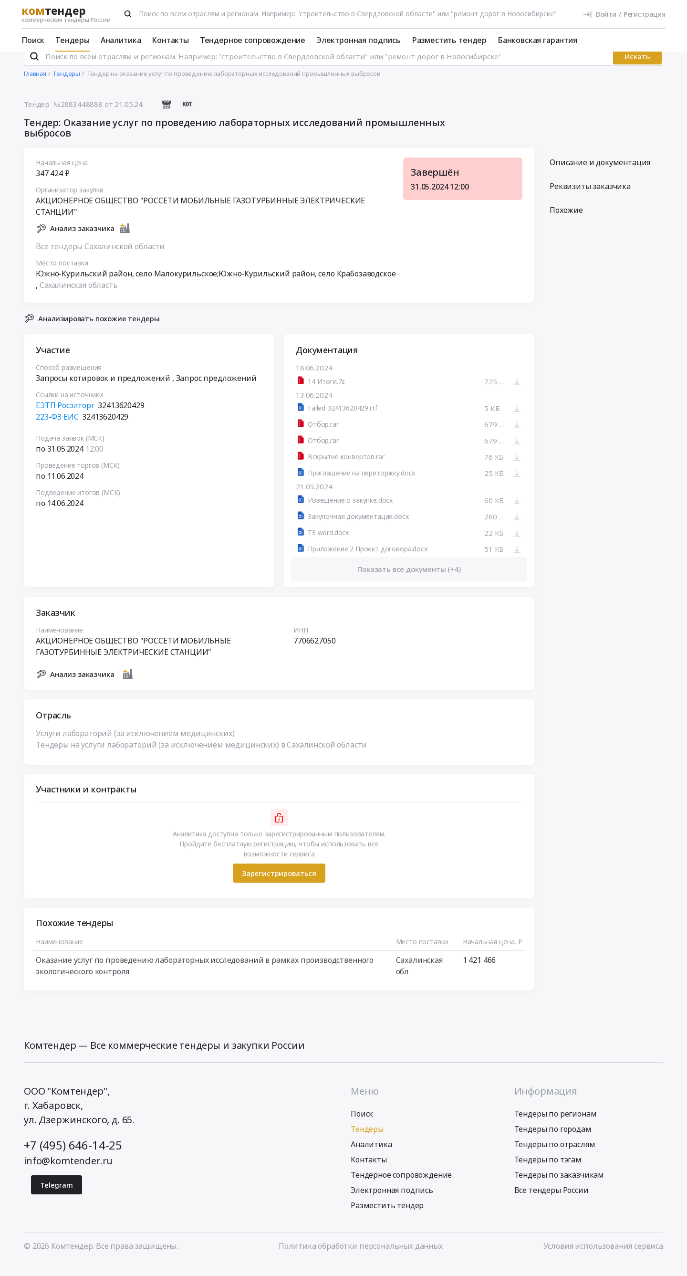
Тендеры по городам (553, 1141)
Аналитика (121, 40)
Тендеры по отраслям (554, 1156)
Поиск (32, 40)
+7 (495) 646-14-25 (73, 1157)
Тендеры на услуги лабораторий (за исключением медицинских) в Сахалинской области (201, 757)
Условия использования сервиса (603, 1258)
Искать (637, 69)
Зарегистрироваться (279, 885)
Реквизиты (590, 199)
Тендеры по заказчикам (559, 1187)
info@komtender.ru (68, 1173)
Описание (600, 175)
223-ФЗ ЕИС (57, 429)
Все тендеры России (551, 1202)
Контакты (170, 40)
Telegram (56, 1197)
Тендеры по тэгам (548, 1172)
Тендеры (72, 40)
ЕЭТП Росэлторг (65, 418)
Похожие (566, 223)
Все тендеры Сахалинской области (100, 258)
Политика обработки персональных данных (361, 1258)
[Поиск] (127, 14)
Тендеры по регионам (555, 1126)
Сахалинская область (79, 297)
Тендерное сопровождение (252, 40)
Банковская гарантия (537, 40)
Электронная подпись (358, 40)
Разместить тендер (449, 40)
